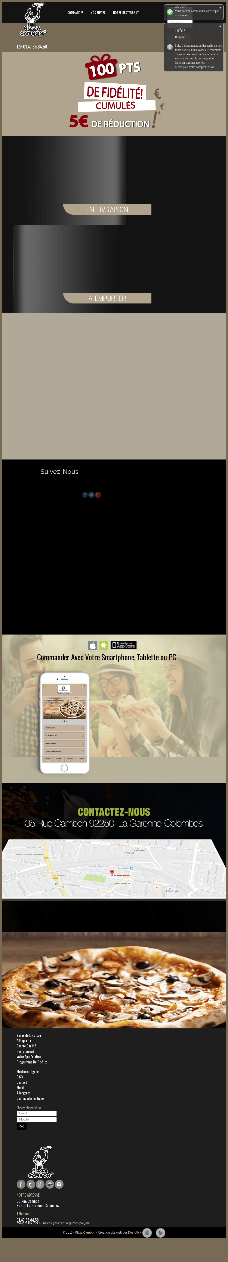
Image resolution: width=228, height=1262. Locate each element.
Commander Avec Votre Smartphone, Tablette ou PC (106, 656)
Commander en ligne (30, 1098)
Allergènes (24, 1093)
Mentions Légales (28, 1071)
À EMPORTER (175, 298)
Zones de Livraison (29, 1035)
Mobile (21, 1087)
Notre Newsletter (29, 1107)
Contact (22, 1082)
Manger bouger (27, 1223)
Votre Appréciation (29, 1056)
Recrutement (25, 1051)
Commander (75, 12)
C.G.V (20, 1076)
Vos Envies (98, 12)
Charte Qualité (26, 1045)
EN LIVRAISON (175, 209)
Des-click (134, 1232)
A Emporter (24, 1040)
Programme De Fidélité (32, 1062)
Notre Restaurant (126, 12)
